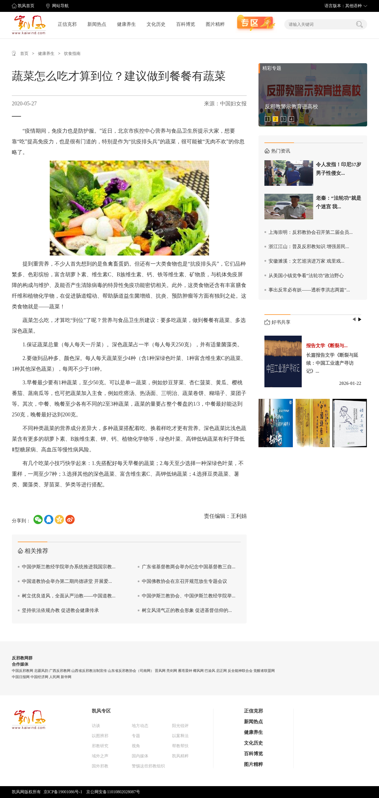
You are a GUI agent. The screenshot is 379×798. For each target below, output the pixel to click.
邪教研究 (100, 746)
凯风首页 (26, 6)
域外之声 (100, 756)
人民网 (54, 677)
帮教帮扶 (180, 746)
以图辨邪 (100, 736)
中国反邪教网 (22, 671)
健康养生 (126, 24)
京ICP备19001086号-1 (63, 792)
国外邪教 (100, 766)
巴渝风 (210, 671)
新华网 (66, 677)
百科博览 (185, 24)
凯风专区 (101, 710)
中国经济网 (39, 677)
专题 (136, 736)
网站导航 (60, 6)
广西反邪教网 (59, 671)
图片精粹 (215, 24)
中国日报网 (21, 677)
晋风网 (160, 671)
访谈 (96, 726)
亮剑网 (171, 671)
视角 (136, 746)
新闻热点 (96, 24)
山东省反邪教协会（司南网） (131, 671)
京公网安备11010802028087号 (113, 792)
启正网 (221, 671)
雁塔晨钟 (185, 671)
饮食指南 (72, 53)
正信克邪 (67, 24)
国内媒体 (140, 756)
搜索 (359, 24)
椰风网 (198, 671)
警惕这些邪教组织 (148, 766)
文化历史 (156, 24)
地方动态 (140, 726)
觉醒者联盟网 (264, 671)
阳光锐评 (180, 726)
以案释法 (180, 736)
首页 (24, 53)
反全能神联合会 (240, 671)
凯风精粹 (180, 756)
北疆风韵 (41, 671)
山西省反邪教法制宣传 (89, 671)
